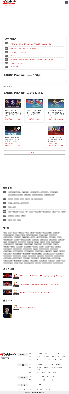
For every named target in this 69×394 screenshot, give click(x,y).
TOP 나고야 (27, 44)
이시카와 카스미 (47, 232)
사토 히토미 (52, 237)
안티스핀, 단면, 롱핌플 (56, 367)
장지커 (17, 235)
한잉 (52, 246)
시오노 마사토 (35, 258)
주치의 (20, 48)
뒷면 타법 (15, 59)
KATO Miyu (19, 246)
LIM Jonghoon (7, 249)
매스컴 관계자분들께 (38, 389)
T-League (39, 384)
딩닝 (27, 232)
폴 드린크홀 (41, 256)
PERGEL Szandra (59, 256)
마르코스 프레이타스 (49, 253)
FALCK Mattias (54, 249)
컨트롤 (54, 360)
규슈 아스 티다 (41, 42)
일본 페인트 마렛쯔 (46, 44)
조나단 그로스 (59, 253)
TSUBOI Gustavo (17, 258)
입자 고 (15, 48)
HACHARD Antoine (43, 249)
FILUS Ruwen (26, 253)
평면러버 (39, 367)
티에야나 (38, 263)
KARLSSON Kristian (36, 253)
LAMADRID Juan (8, 260)
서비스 (26, 59)
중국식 (24, 48)
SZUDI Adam (17, 256)
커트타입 (51, 380)
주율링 (41, 235)
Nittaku (51, 353)
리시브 (20, 59)
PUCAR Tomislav (47, 263)
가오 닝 (24, 256)
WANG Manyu (44, 239)
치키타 (46, 59)
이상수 (59, 237)
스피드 (43, 360)
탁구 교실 (12, 63)
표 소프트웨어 (33, 48)
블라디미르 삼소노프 (42, 237)
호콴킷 (42, 242)
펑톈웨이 (16, 239)
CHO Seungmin (8, 256)
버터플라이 (39, 353)
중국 (11, 66)
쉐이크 (11, 48)
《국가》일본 (16, 119)
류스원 (32, 232)
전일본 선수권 (22, 52)
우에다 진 (62, 251)
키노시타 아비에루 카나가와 (16, 44)
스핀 (49, 360)
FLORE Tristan (7, 251)
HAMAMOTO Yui (27, 249)
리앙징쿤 (35, 246)
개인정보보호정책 (21, 389)
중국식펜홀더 (55, 356)
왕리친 (16, 263)
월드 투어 (16, 52)
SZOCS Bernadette (18, 251)
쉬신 (10, 232)
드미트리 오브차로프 (32, 235)
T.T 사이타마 (25, 42)
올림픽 (53, 59)
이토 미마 (21, 232)
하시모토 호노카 (13, 242)
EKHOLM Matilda (29, 251)
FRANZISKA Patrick (8, 244)
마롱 (5, 232)
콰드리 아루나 (32, 256)
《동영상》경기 (8, 119)
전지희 (41, 246)
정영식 (48, 242)
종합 (38, 360)
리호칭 (58, 260)
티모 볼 (23, 235)
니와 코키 (38, 232)
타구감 (60, 360)
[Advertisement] (34, 19)
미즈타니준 (56, 232)
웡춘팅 (33, 237)
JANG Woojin (19, 244)
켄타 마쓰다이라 (8, 239)
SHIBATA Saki (22, 242)
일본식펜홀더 (46, 356)
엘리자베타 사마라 (45, 258)
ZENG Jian (51, 260)
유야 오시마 (35, 239)
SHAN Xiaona (7, 258)
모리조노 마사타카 (25, 239)
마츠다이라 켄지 (8, 263)
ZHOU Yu (58, 246)
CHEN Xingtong (17, 253)
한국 (53, 377)
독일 (14, 66)
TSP (46, 353)
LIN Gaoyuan (26, 237)
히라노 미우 (17, 237)
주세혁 (47, 246)
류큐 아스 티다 (49, 42)
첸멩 (46, 235)
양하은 (36, 242)
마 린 (63, 260)
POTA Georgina (28, 244)
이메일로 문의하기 (48, 389)
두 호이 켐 (30, 242)
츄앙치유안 (61, 239)
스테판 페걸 (26, 258)
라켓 (14, 55)
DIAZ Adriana (17, 260)
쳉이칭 (12, 246)
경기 (11, 59)
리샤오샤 (56, 244)
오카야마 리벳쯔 (33, 42)
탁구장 (21, 63)
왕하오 (35, 249)
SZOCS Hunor (43, 260)
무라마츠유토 (53, 239)
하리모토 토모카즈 (8, 235)
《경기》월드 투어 (9, 117)
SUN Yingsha (27, 246)
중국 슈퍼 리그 (39, 59)
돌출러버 (46, 367)
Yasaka (58, 353)
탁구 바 (17, 63)
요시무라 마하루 (8, 237)
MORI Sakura (34, 260)
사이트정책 (29, 389)
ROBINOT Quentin (57, 263)
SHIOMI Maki (48, 251)
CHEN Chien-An (17, 249)
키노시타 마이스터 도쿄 (15, 42)
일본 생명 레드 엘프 (35, 44)
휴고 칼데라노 (55, 242)
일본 (17, 66)
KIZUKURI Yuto (47, 244)
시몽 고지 (6, 246)
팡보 (5, 242)
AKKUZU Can (49, 256)
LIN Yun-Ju (25, 260)
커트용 (63, 356)
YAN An (55, 251)
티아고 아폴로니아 (29, 263)
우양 (21, 263)
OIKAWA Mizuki (39, 251)
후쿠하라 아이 (38, 244)
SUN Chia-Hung (56, 258)
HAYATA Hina (53, 235)
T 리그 (11, 52)
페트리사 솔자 (7, 253)
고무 (11, 55)
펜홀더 (44, 380)
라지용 (38, 369)
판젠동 (15, 232)
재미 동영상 (32, 59)
